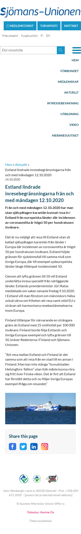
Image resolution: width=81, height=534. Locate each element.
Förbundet (69, 71)
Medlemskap (68, 81)
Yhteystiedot (10, 35)
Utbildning (69, 114)
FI (42, 35)
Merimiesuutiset (65, 135)
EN (48, 35)
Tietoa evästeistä (40, 521)
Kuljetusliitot (29, 35)
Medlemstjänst (19, 26)
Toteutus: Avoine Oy (40, 512)
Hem (75, 60)
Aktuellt (71, 92)
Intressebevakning (63, 103)
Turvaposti (48, 26)
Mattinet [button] (71, 26)
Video (74, 125)
